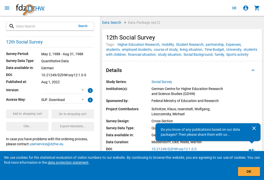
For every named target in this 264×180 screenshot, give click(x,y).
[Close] (254, 128)
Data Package (144, 22)
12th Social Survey (24, 41)
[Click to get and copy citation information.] (27, 126)
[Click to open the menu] (7, 8)
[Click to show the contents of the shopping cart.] (257, 8)
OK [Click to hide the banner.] (248, 172)
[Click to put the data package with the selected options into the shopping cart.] (27, 114)
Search (83, 26)
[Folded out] (253, 70)
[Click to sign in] (246, 8)
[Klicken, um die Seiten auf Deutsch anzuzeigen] (235, 8)
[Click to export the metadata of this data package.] (73, 126)
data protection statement (68, 162)
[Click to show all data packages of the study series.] (162, 81)
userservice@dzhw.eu (46, 144)
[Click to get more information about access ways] (89, 99)
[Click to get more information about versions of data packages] (89, 90)
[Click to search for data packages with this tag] (140, 44)
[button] (62, 90)
